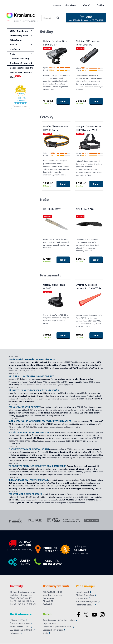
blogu (45, 469)
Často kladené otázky (20, 624)
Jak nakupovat (82, 592)
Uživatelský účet (17, 621)
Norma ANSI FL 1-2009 (20, 627)
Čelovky (46, 117)
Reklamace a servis (85, 605)
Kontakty (57, 5)
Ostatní (48, 614)
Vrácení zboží (82, 599)
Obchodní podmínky (85, 596)
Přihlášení (100, 5)
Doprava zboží (49, 624)
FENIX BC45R (71, 363)
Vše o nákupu (70, 5)
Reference (15, 633)
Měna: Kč (86, 5)
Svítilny (46, 32)
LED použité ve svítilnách (21, 630)
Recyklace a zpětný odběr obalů (56, 627)
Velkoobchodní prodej (53, 630)
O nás (45, 633)
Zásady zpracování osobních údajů (56, 621)
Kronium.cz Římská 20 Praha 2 (48, 601)
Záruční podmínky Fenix (86, 602)
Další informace (21, 614)
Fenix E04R (66, 449)
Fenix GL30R (86, 480)
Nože (44, 200)
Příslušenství (51, 275)
